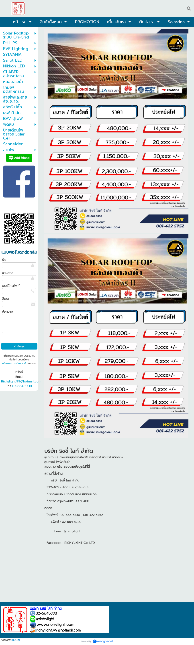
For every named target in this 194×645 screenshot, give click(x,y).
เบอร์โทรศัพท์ (11, 285)
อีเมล (5, 298)
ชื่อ (4, 260)
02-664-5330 (22, 386)
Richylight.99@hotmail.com (21, 381)
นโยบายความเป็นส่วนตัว (14, 363)
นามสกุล (7, 273)
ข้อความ (7, 311)
